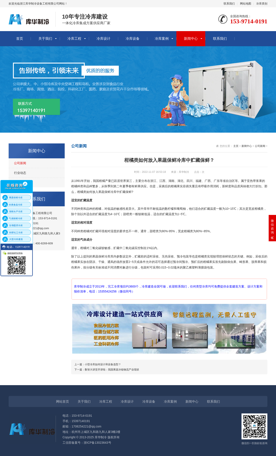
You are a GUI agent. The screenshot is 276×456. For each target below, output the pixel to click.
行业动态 (20, 173)
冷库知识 (20, 182)
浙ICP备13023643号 (97, 442)
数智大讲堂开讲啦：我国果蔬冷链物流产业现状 (112, 369)
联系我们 (229, 3)
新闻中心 (191, 38)
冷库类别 (261, 3)
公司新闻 (20, 163)
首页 (19, 38)
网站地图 (245, 3)
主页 (235, 146)
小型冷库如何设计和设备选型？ (103, 364)
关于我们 (45, 38)
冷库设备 (133, 38)
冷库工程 (74, 38)
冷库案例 (162, 38)
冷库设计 (103, 38)
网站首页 (62, 401)
